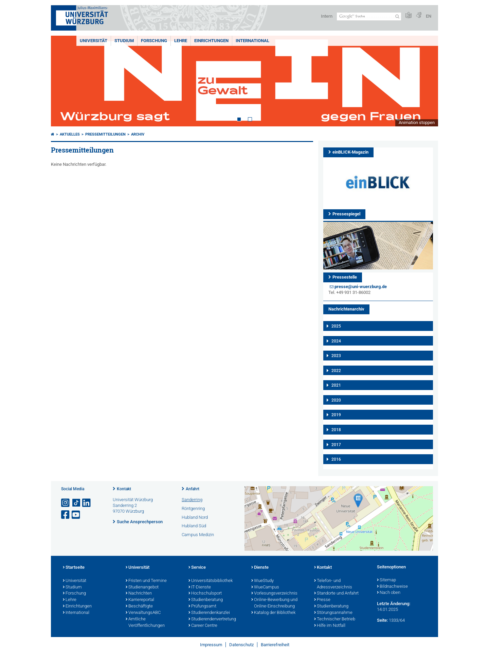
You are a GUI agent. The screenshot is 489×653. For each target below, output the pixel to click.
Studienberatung (205, 600)
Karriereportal (140, 600)
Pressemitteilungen (105, 134)
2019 (336, 414)
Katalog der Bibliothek (273, 613)
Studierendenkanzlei (209, 613)
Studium (124, 40)
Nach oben (388, 593)
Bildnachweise (392, 587)
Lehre (180, 40)
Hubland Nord (195, 517)
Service (197, 568)
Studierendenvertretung (212, 619)
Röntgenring (193, 508)
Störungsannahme (333, 613)
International (252, 40)
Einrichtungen (211, 40)
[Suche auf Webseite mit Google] (369, 16)
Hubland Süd (194, 525)
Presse (322, 600)
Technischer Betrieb (334, 619)
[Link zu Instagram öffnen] (66, 503)
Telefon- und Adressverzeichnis (333, 584)
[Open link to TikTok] (76, 503)
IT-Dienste (199, 587)
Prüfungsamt (202, 606)
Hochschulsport (205, 593)
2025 (336, 326)
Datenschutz (241, 644)
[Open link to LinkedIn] (87, 503)
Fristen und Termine (146, 581)
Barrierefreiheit (275, 644)
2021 (336, 385)
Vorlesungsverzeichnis (274, 593)
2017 (336, 444)
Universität (93, 40)
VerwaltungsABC (143, 613)
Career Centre (202, 626)
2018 (336, 429)
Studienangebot (142, 587)
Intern (326, 16)
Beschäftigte (139, 606)
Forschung (154, 40)
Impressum (211, 644)
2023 (336, 355)
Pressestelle (344, 277)
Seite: (382, 620)
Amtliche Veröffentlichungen (145, 622)
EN (428, 16)
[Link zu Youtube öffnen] (76, 515)
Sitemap (386, 580)
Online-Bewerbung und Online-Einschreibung (274, 603)
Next (426, 81)
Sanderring (192, 499)
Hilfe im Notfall (329, 626)
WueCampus (265, 587)
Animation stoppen (417, 122)
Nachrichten (139, 593)
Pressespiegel (346, 213)
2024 (336, 341)
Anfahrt (192, 489)
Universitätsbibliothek (210, 581)
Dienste (260, 568)
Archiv (137, 134)
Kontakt (124, 489)
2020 (336, 400)
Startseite (74, 568)
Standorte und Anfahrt (336, 593)
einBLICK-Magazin (350, 152)
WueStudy (262, 581)
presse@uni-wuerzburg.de (360, 286)
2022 (336, 370)
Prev (62, 81)
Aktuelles (70, 134)
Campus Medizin (198, 534)
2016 (336, 459)
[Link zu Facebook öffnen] (66, 515)
